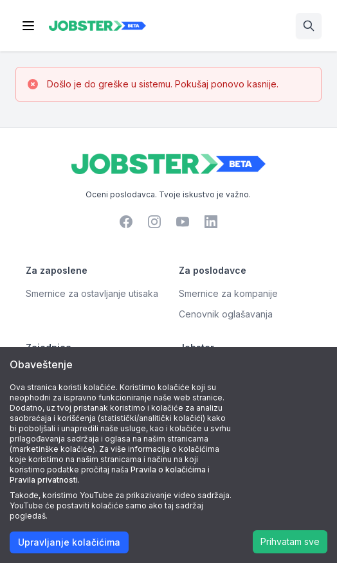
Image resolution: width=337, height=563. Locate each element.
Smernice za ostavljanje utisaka (92, 293)
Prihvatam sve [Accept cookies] (290, 541)
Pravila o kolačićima (168, 469)
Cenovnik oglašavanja (226, 313)
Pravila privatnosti (44, 480)
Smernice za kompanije (228, 293)
